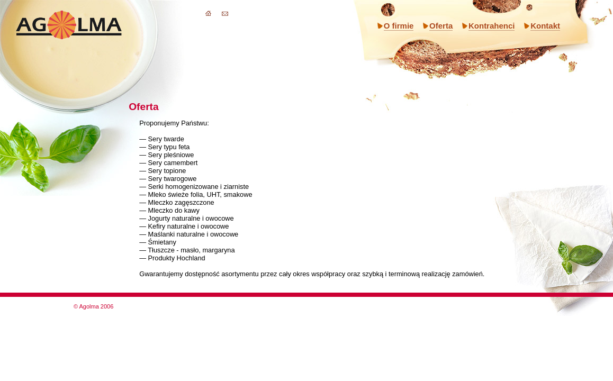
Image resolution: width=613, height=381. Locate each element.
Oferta (441, 25)
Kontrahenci (491, 25)
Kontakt (545, 25)
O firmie (399, 25)
